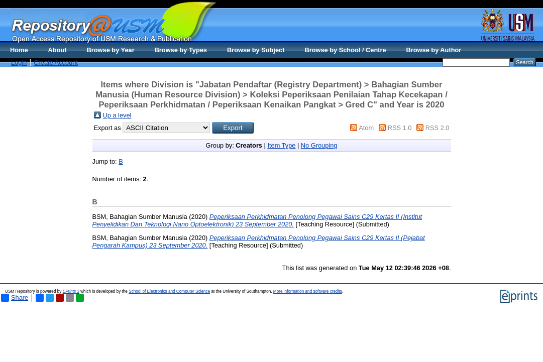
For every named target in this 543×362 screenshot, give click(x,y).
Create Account (56, 62)
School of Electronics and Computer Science (169, 291)
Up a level (117, 115)
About (57, 50)
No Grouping (319, 145)
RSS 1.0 (400, 128)
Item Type (281, 145)
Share (14, 298)
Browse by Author (434, 50)
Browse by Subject (256, 50)
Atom (366, 128)
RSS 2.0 (437, 128)
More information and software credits (307, 291)
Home (19, 50)
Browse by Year (111, 50)
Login (19, 62)
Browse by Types (181, 50)
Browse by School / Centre (345, 50)
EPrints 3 (71, 291)
